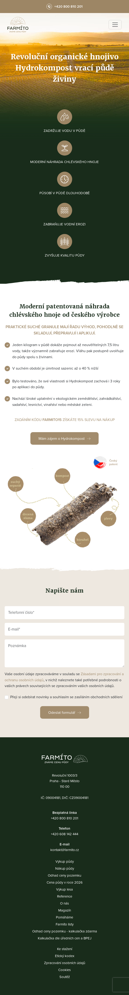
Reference (64, 896)
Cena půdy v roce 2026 (65, 882)
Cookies (64, 969)
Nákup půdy (64, 868)
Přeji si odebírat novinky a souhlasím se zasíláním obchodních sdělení (66, 696)
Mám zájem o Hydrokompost (62, 438)
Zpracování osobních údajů (64, 962)
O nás (64, 903)
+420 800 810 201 (64, 818)
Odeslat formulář (61, 712)
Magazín (64, 910)
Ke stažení (64, 948)
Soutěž (64, 976)
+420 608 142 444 (64, 833)
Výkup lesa (64, 889)
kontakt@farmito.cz (64, 849)
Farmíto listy (65, 924)
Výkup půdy (64, 861)
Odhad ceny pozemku (64, 875)
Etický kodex (64, 955)
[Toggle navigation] (115, 24)
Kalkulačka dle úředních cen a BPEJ (64, 938)
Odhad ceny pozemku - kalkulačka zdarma (64, 931)
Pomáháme (64, 917)
